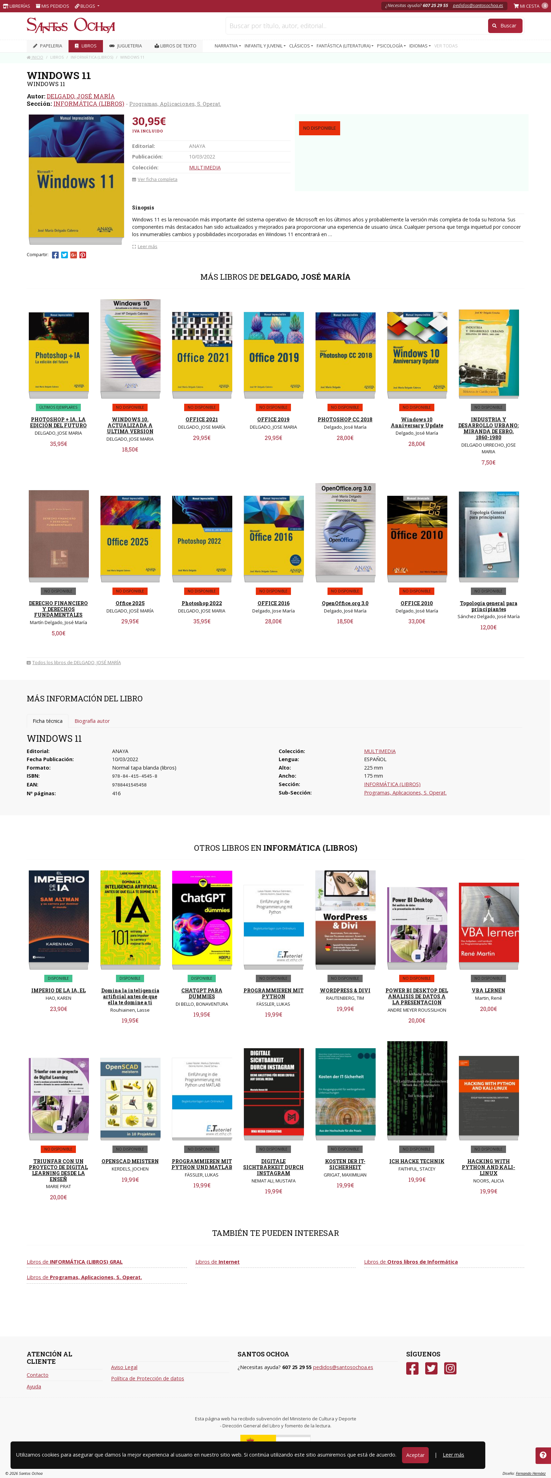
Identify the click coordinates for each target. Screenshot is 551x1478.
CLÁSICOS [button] (300, 46)
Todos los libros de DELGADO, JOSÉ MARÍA (74, 662)
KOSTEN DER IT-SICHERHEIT (345, 1164)
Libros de (75, 1261)
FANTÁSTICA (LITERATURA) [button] (344, 46)
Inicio (35, 57)
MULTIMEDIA (205, 167)
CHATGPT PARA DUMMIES (201, 993)
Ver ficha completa (154, 179)
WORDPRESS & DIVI (345, 990)
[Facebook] (412, 1368)
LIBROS (86, 46)
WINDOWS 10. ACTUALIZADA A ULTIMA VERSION (130, 425)
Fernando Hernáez (531, 1473)
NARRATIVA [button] (227, 46)
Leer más (453, 1454)
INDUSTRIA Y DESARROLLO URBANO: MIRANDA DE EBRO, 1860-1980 (488, 428)
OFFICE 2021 (202, 419)
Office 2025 (130, 603)
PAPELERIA (47, 46)
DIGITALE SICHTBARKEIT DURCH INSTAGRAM (273, 1167)
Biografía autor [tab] (92, 721)
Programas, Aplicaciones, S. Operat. (175, 103)
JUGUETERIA (125, 46)
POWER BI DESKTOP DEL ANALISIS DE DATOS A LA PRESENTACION (416, 996)
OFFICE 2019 (273, 419)
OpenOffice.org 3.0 (345, 603)
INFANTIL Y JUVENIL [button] (264, 46)
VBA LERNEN (488, 990)
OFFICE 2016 (274, 603)
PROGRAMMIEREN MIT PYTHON (274, 993)
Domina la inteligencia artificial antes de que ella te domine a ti (130, 996)
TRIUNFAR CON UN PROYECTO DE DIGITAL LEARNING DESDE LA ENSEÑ (58, 1170)
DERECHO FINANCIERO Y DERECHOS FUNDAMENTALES (58, 609)
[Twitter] (431, 1368)
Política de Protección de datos (147, 1378)
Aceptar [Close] (415, 1455)
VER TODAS (446, 46)
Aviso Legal (124, 1367)
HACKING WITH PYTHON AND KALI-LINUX (488, 1167)
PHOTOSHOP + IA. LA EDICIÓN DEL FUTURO (58, 422)
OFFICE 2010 (417, 603)
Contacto (37, 1375)
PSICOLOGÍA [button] (390, 46)
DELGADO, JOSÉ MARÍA (81, 96)
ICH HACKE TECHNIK (417, 1161)
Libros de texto (175, 46)
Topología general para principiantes (488, 606)
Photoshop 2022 (202, 603)
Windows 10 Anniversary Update (417, 422)
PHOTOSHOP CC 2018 (345, 419)
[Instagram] (450, 1368)
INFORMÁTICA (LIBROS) (88, 103)
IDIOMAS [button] (419, 46)
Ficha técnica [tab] (48, 721)
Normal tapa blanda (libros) (144, 767)
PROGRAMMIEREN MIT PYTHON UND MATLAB (201, 1164)
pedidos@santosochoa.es (478, 5)
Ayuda (34, 1386)
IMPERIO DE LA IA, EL (58, 990)
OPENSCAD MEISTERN (130, 1161)
